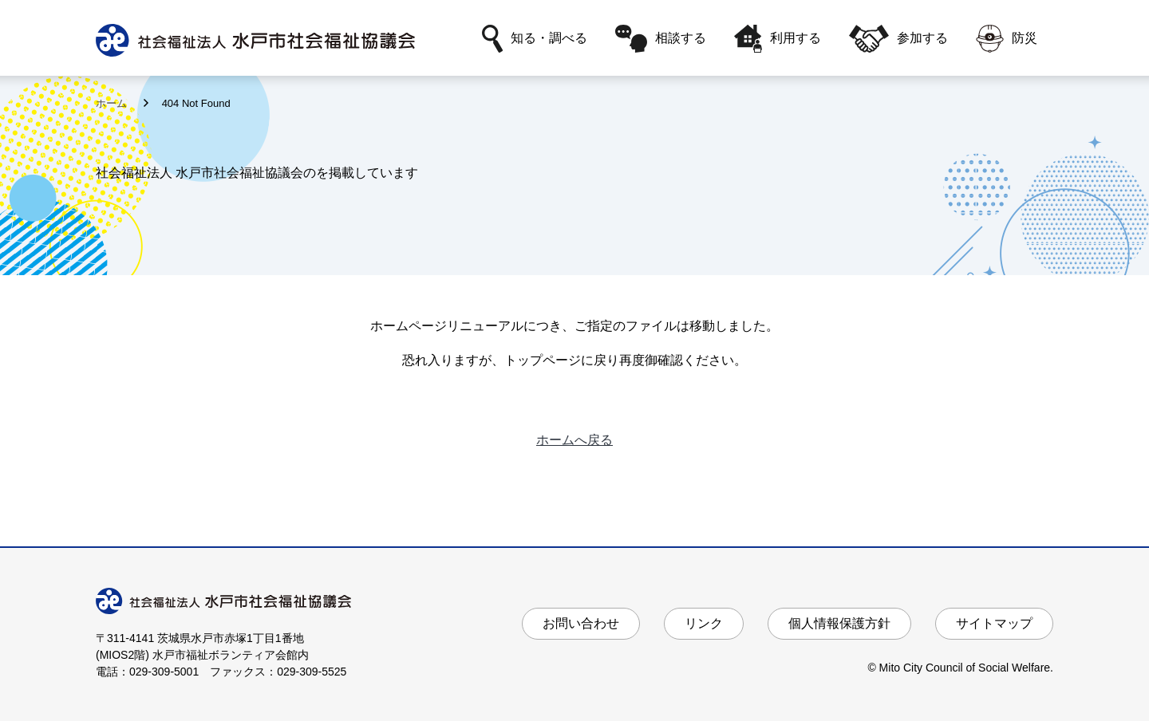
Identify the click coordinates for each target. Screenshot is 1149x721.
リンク (704, 623)
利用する (777, 39)
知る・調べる (534, 39)
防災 (1006, 39)
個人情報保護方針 (839, 623)
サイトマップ (994, 623)
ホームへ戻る (574, 440)
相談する (660, 39)
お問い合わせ (581, 623)
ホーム (113, 103)
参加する (898, 39)
